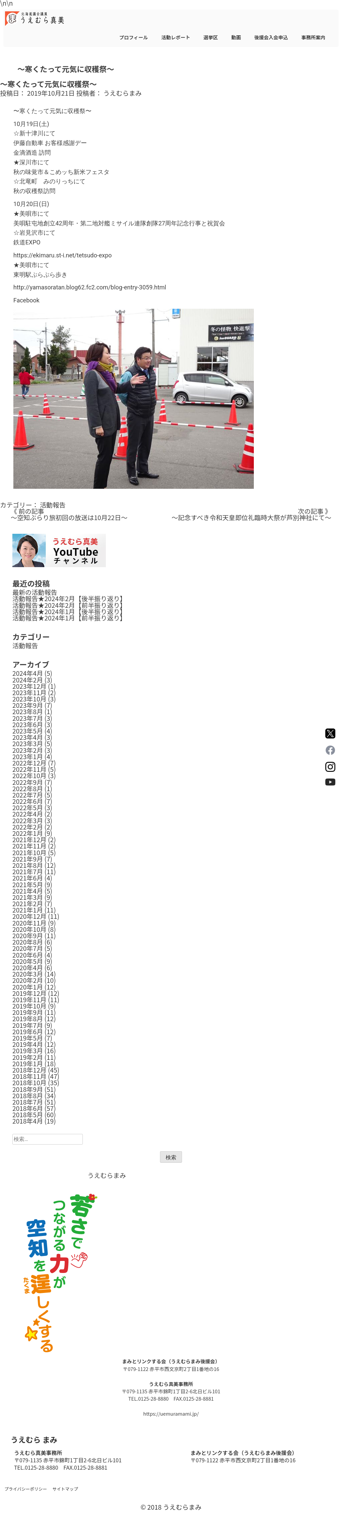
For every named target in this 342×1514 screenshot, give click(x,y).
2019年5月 (27, 1038)
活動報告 (52, 504)
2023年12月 (29, 686)
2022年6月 (27, 801)
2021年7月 (27, 871)
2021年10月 (29, 852)
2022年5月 (27, 807)
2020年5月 (27, 961)
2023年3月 (27, 743)
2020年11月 (29, 923)
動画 (236, 37)
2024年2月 (27, 679)
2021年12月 (29, 839)
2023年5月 (27, 730)
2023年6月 (27, 724)
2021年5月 (27, 884)
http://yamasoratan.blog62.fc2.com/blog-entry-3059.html (89, 287)
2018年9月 (27, 1089)
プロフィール (133, 37)
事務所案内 (313, 37)
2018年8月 (27, 1095)
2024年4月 (27, 673)
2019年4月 (27, 1044)
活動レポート (175, 37)
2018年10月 (29, 1082)
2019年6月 (27, 1031)
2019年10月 (29, 1006)
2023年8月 (27, 711)
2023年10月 (29, 698)
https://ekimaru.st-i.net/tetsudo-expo (62, 255)
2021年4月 (27, 891)
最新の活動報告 (34, 592)
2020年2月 (27, 980)
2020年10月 (29, 929)
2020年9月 (27, 935)
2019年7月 (27, 1025)
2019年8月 (27, 1018)
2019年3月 (27, 1050)
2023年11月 (29, 692)
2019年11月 (29, 999)
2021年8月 (27, 865)
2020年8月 (27, 942)
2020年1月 (27, 987)
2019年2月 (27, 1057)
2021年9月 (27, 859)
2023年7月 (27, 718)
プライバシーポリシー (25, 1489)
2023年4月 (27, 737)
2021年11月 (29, 846)
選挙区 (210, 37)
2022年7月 (27, 795)
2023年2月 (27, 750)
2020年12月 (29, 916)
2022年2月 (27, 827)
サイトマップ (65, 1489)
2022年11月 (29, 769)
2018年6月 (27, 1108)
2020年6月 (27, 955)
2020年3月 (27, 974)
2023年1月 (27, 756)
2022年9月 (27, 782)
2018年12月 (29, 1070)
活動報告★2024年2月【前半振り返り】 (69, 605)
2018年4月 (27, 1121)
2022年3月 (27, 820)
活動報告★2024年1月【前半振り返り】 (69, 617)
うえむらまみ (122, 93)
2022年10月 (29, 775)
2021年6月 (27, 878)
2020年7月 (27, 948)
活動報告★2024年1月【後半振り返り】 (69, 611)
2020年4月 (27, 967)
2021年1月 (27, 910)
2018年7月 (27, 1102)
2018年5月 (27, 1114)
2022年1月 (27, 833)
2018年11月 (29, 1076)
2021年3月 (27, 897)
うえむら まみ (34, 1439)
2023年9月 (27, 705)
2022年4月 (27, 814)
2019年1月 (27, 1063)
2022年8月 (27, 788)
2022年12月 (29, 763)
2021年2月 (27, 903)
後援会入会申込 (271, 37)
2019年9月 (27, 1012)
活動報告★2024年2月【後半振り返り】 (69, 598)
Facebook (26, 300)
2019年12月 (29, 993)
